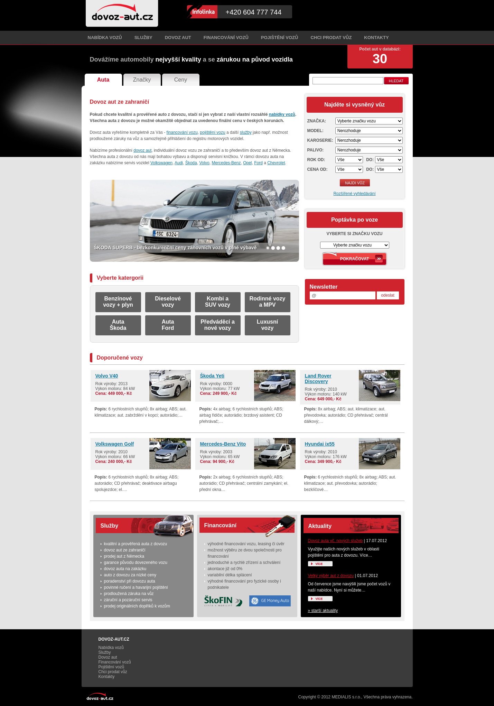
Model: (315, 130)
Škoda (191, 162)
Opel (247, 162)
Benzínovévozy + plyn (118, 302)
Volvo (204, 162)
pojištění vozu (212, 132)
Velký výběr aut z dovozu (331, 575)
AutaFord (168, 325)
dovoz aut (142, 150)
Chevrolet (276, 162)
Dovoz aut (178, 37)
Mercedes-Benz (226, 162)
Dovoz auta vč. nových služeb (335, 540)
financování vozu (182, 132)
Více (319, 564)
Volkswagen (161, 162)
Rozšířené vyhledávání (354, 193)
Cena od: (317, 169)
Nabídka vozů (105, 37)
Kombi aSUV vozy (217, 302)
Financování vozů (226, 37)
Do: (370, 159)
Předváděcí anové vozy (218, 325)
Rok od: (316, 159)
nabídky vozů (282, 114)
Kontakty (376, 37)
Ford (258, 162)
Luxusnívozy (267, 325)
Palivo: (315, 150)
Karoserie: (320, 140)
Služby (143, 37)
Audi (179, 162)
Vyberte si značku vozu (354, 233)
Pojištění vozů (279, 37)
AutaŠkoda (118, 325)
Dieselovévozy (168, 302)
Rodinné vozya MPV (267, 302)
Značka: (316, 121)
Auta (103, 80)
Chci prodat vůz (331, 37)
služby (246, 132)
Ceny (180, 80)
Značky (142, 80)
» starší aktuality (323, 610)
